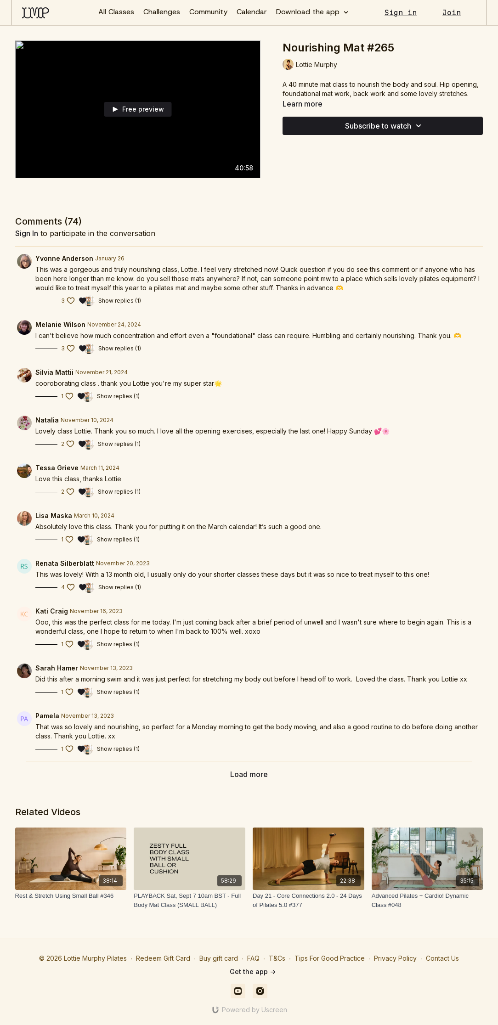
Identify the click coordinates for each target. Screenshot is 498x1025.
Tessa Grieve (57, 468)
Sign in (401, 13)
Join (451, 13)
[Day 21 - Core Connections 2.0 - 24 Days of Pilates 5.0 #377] (308, 900)
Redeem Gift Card (163, 958)
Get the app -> (253, 971)
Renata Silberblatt (64, 563)
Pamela (47, 716)
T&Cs (277, 958)
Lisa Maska (53, 515)
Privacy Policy (395, 958)
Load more (249, 774)
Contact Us (442, 958)
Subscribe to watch (384, 125)
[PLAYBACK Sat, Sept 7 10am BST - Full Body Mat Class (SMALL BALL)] (189, 900)
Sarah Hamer (56, 668)
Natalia (47, 420)
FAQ (253, 958)
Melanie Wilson (60, 324)
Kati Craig (51, 611)
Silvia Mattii (54, 372)
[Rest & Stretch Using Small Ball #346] (71, 896)
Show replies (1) (119, 300)
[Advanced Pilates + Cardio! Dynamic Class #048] (427, 900)
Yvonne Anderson (64, 258)
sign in (26, 233)
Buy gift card (218, 958)
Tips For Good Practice (329, 958)
